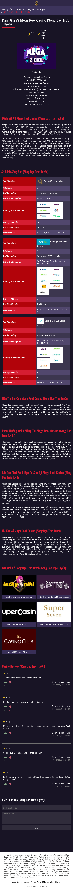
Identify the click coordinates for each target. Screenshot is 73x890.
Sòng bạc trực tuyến (35, 9)
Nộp (36, 828)
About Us (15, 882)
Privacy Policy (36, 882)
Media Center (48, 882)
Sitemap (58, 882)
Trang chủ (19, 9)
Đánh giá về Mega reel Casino (17, 12)
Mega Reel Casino (41, 83)
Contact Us (24, 882)
